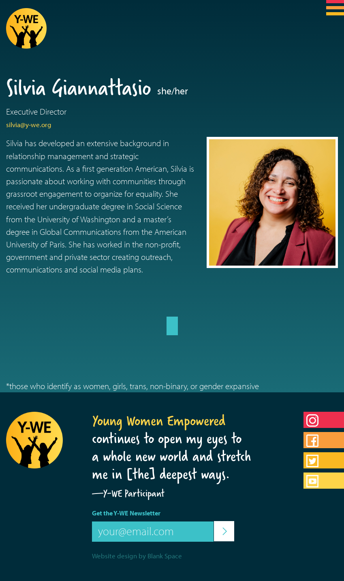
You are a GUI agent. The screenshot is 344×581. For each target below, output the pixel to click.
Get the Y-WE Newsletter (126, 513)
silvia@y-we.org (28, 124)
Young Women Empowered (159, 420)
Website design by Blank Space (137, 555)
